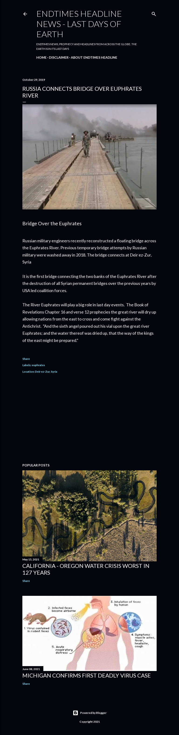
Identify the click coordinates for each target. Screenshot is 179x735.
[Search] (154, 12)
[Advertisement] (89, 419)
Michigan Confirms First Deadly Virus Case (86, 675)
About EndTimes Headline (94, 57)
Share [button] (26, 359)
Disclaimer (59, 57)
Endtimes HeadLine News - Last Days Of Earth (79, 23)
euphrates (38, 365)
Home (41, 57)
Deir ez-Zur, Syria (46, 371)
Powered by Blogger (90, 713)
